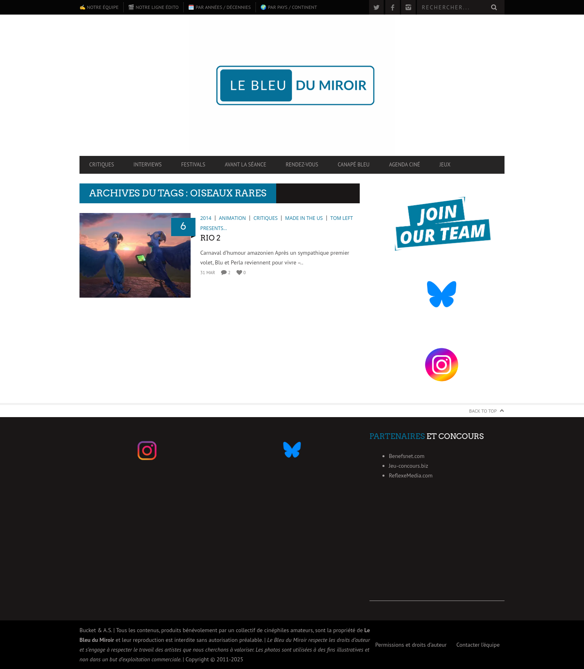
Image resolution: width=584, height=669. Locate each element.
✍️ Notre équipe (98, 7)
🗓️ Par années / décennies (219, 7)
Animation (232, 218)
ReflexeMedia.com (411, 475)
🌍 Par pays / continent (288, 7)
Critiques (101, 164)
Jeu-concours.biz (408, 465)
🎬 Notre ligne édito (153, 7)
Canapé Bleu (353, 164)
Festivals (193, 164)
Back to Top (483, 411)
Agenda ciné (404, 164)
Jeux (445, 164)
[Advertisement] (437, 550)
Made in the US (304, 218)
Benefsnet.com (407, 456)
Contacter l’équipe (478, 644)
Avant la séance (245, 164)
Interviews (147, 164)
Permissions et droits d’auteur (411, 644)
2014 (205, 218)
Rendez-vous (302, 164)
